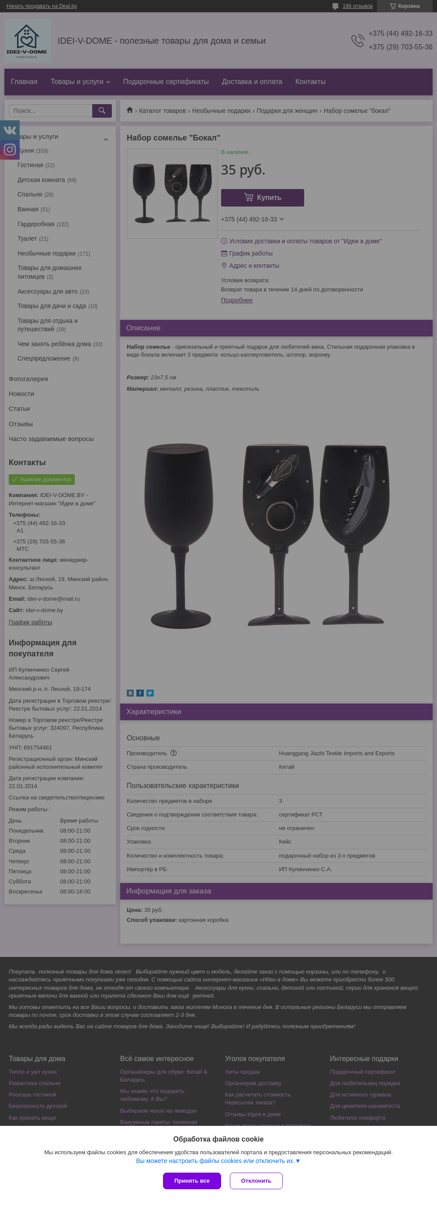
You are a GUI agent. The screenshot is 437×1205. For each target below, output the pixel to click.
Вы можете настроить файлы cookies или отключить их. (215, 1160)
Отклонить (256, 1180)
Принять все (192, 1180)
